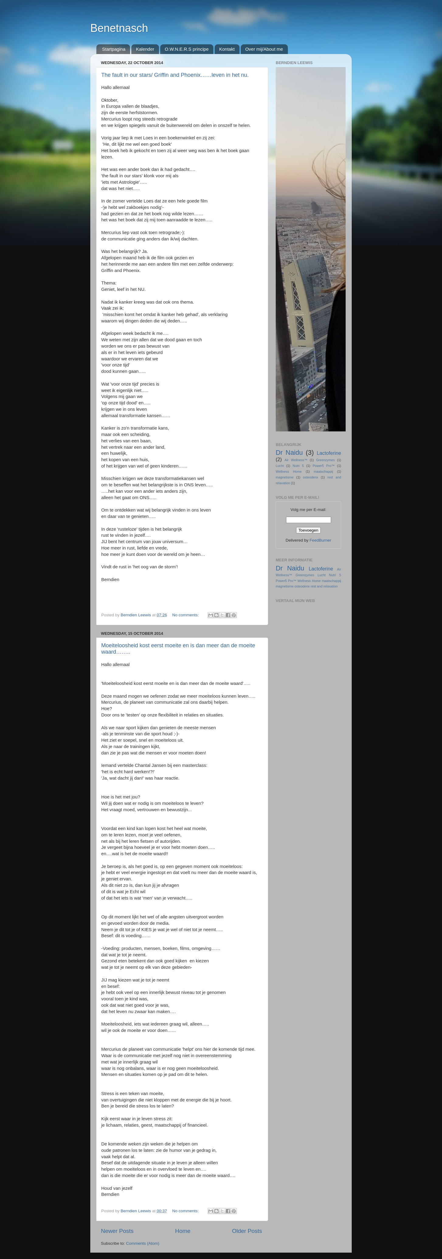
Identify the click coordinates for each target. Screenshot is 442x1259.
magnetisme (285, 477)
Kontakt (227, 49)
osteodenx (310, 477)
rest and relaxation (324, 586)
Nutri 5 (298, 466)
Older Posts (247, 1231)
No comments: (186, 615)
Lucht (280, 466)
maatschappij (323, 471)
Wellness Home (289, 471)
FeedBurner (320, 540)
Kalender (145, 49)
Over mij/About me (264, 49)
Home (182, 1231)
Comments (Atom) (143, 1243)
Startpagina (114, 49)
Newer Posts (117, 1231)
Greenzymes (325, 460)
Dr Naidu (289, 452)
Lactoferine (329, 453)
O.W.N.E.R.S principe (187, 49)
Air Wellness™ (296, 460)
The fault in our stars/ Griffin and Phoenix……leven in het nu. (175, 75)
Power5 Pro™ (324, 466)
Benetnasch (119, 28)
